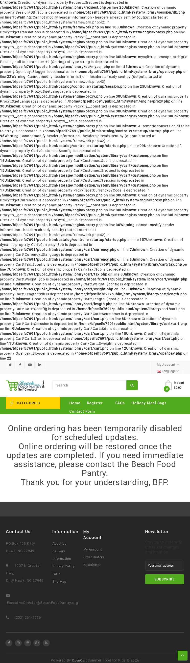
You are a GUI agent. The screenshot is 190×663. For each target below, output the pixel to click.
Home (74, 398)
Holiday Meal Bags (149, 398)
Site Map (59, 576)
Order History (93, 552)
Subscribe (164, 574)
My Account (92, 544)
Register (95, 398)
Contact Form (82, 406)
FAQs (120, 398)
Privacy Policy (63, 561)
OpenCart (79, 655)
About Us (59, 538)
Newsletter (92, 560)
